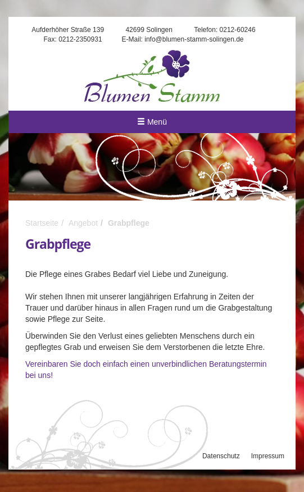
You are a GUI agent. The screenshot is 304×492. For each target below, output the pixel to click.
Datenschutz (221, 456)
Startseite (41, 222)
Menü (152, 121)
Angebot (83, 222)
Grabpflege (128, 222)
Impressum (267, 456)
